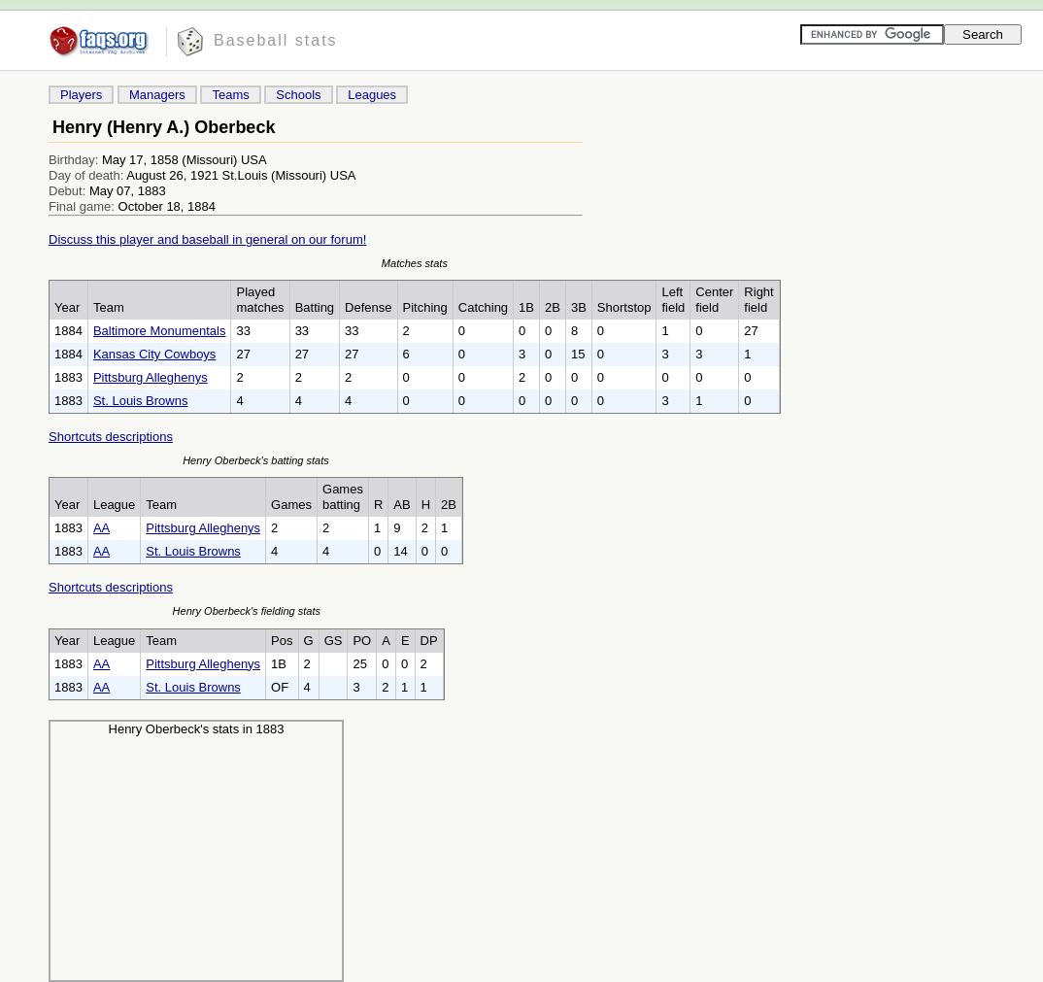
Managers (157, 94)
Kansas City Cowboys (154, 354)
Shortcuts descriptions (111, 436)
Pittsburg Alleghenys (150, 377)
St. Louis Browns (140, 400)
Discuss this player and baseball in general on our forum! (207, 239)
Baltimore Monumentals (159, 330)
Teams (230, 94)
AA (101, 528)
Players (81, 94)
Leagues (372, 94)
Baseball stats (276, 40)
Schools (298, 94)
